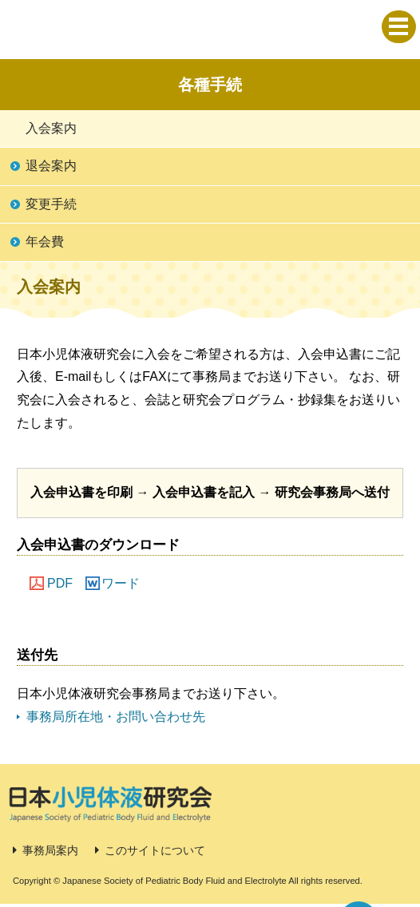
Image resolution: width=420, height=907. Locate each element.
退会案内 (51, 165)
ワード (120, 583)
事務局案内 (50, 850)
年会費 (45, 241)
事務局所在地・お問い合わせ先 (115, 716)
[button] (399, 26)
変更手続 (51, 204)
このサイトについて (155, 850)
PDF (60, 583)
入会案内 (51, 128)
